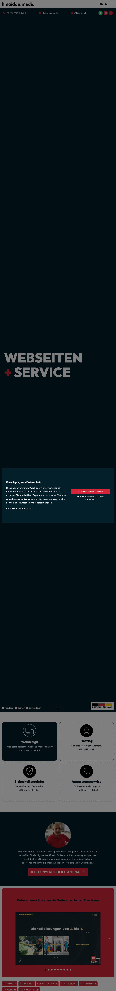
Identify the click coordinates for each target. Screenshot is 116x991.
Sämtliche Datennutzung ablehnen (90, 498)
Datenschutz (25, 508)
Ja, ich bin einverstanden (90, 491)
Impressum (11, 508)
